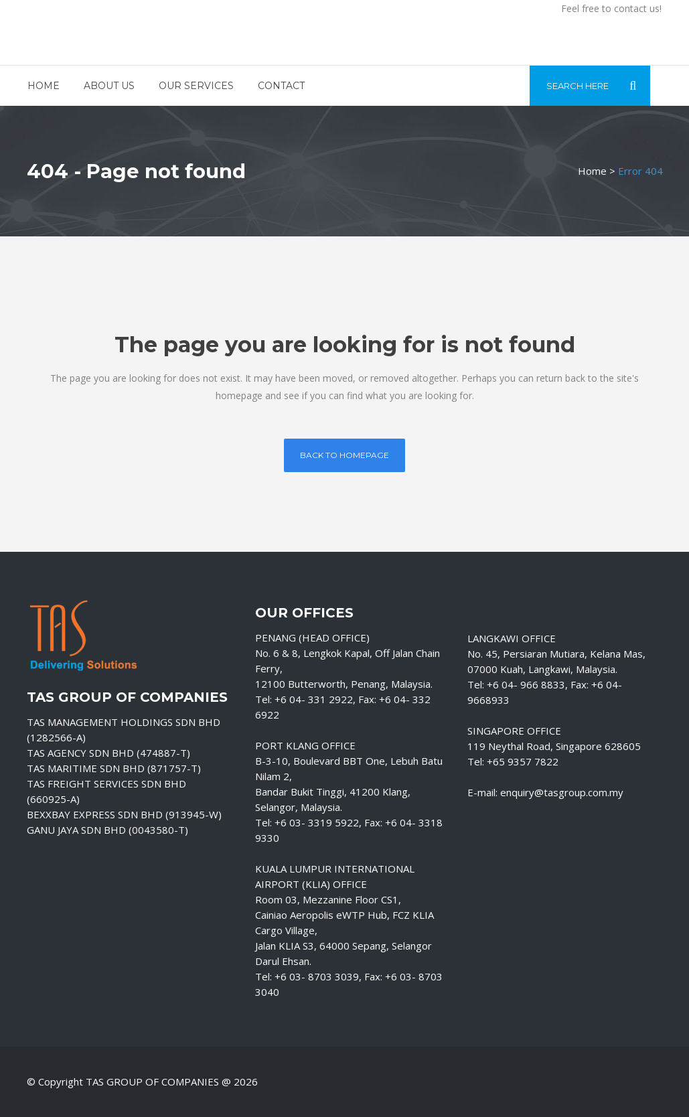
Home (592, 170)
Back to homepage (344, 455)
